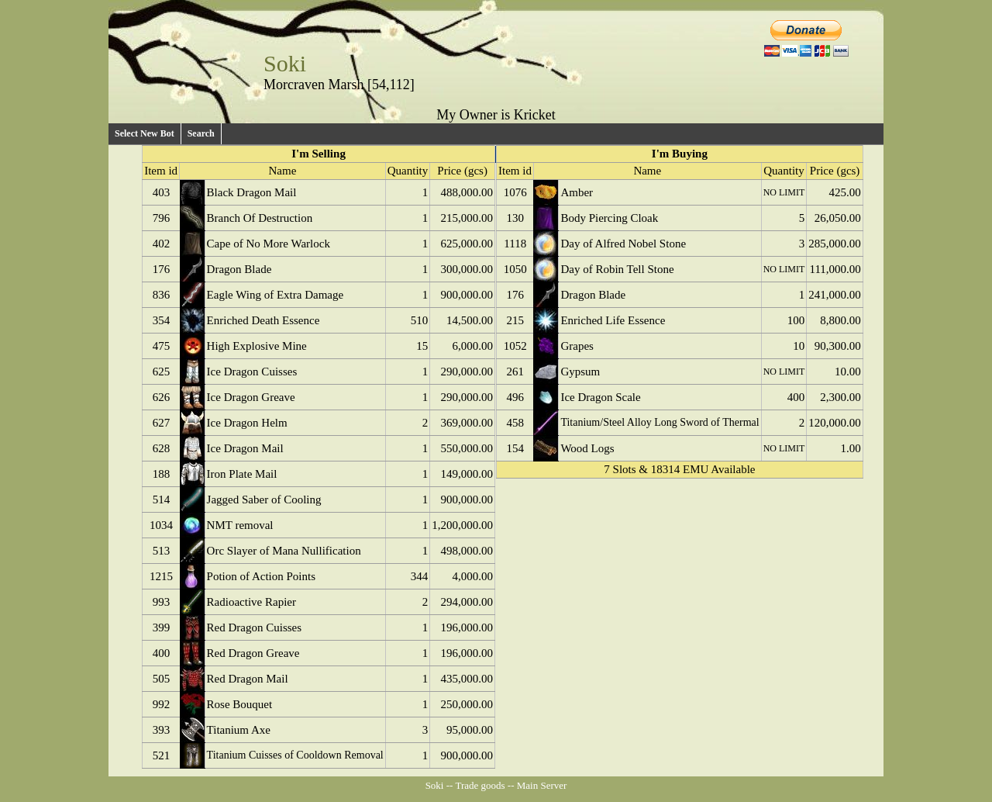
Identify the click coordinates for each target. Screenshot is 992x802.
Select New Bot (144, 133)
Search (201, 133)
